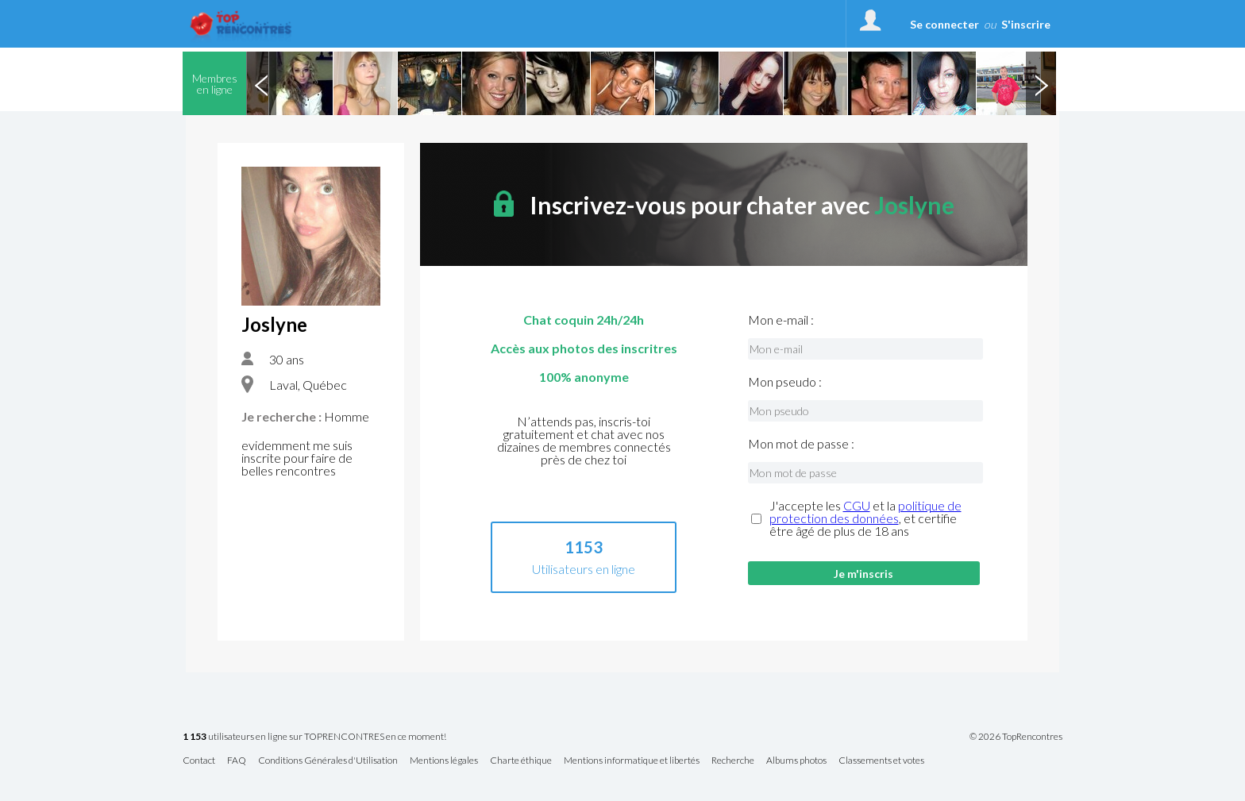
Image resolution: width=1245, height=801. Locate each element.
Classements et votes (881, 761)
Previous (261, 83)
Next (1041, 83)
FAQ (236, 761)
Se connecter (944, 24)
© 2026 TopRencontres (1015, 736)
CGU (856, 505)
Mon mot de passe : (801, 443)
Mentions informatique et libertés (632, 761)
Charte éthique (521, 761)
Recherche (732, 761)
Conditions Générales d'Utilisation (328, 761)
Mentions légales (444, 761)
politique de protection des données (865, 512)
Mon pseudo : (785, 381)
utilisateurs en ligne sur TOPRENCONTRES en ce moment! (314, 737)
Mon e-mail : (781, 320)
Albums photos (796, 761)
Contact (199, 761)
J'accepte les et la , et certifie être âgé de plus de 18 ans (865, 518)
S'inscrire (1025, 24)
